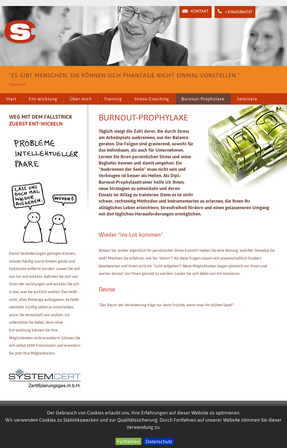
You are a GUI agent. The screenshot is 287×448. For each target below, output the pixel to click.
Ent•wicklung (43, 98)
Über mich (81, 98)
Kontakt (195, 11)
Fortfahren (128, 441)
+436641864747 (235, 11)
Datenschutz (159, 441)
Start (11, 98)
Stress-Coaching (151, 98)
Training (113, 98)
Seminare (247, 98)
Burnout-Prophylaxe (203, 98)
